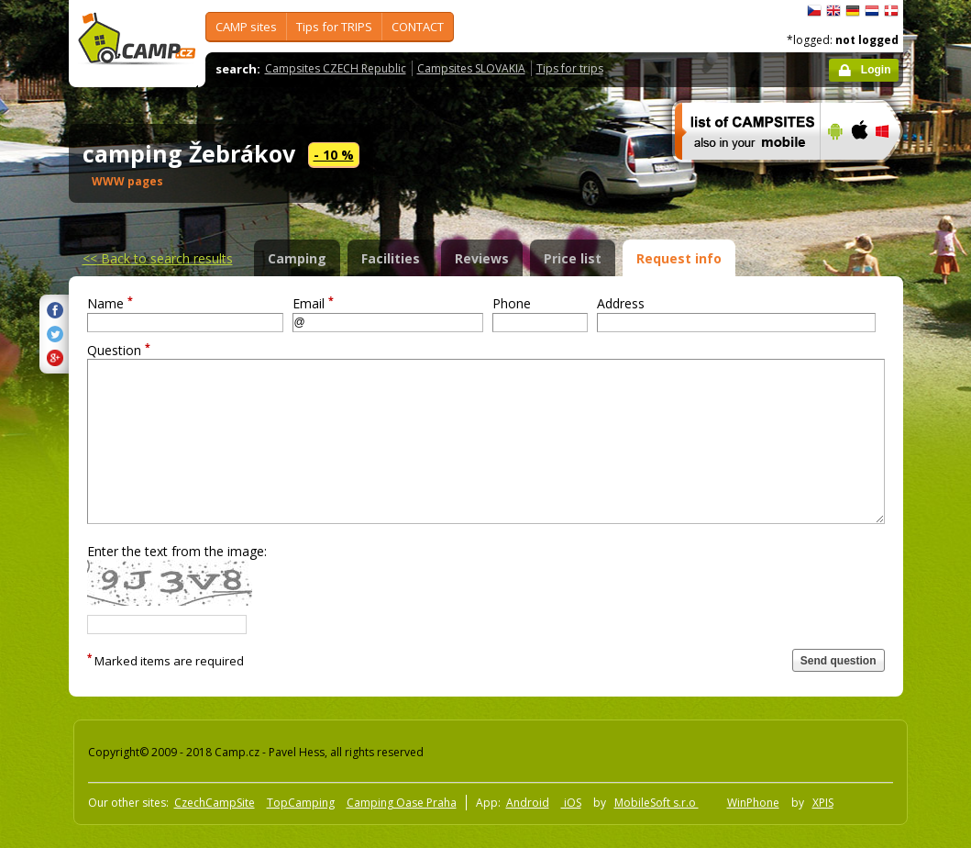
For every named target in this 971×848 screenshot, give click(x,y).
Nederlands (872, 11)
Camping (297, 258)
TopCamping (301, 802)
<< (158, 258)
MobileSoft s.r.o (656, 802)
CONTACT (418, 26)
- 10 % (334, 154)
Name (110, 303)
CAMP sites (246, 26)
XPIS (822, 802)
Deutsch (852, 11)
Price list (572, 258)
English (833, 11)
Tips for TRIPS (334, 26)
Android (527, 802)
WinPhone (753, 802)
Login (876, 69)
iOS (571, 802)
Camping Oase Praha (402, 802)
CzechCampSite (214, 802)
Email (313, 303)
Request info (679, 258)
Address (621, 303)
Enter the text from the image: (177, 551)
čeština (814, 11)
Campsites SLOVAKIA (471, 68)
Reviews (482, 258)
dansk (891, 11)
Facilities (390, 258)
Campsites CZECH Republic (335, 68)
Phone (511, 303)
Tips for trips (569, 68)
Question (118, 350)
